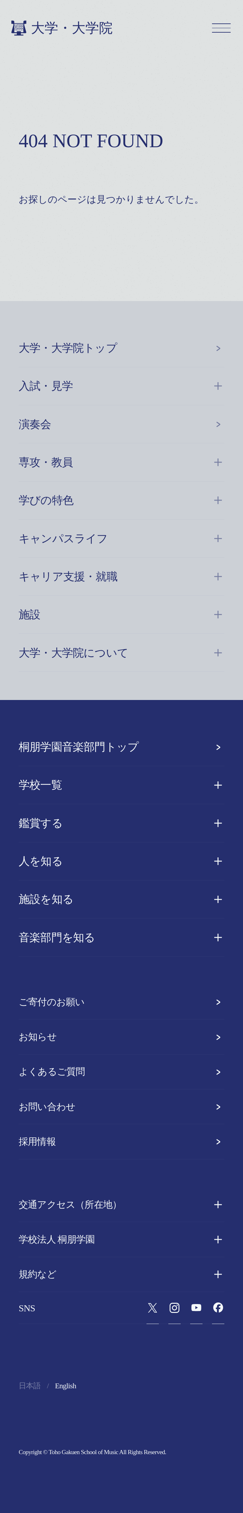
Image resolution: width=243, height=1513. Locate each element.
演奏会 (121, 424)
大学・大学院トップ (121, 348)
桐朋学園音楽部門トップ (121, 747)
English (65, 1386)
